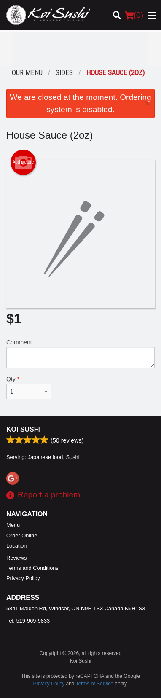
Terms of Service (94, 684)
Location (16, 545)
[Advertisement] (80, 49)
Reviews (16, 558)
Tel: (28, 620)
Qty (28, 387)
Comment (80, 353)
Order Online (21, 535)
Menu (13, 525)
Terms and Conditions (32, 568)
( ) (134, 15)
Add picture (23, 162)
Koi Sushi (23, 429)
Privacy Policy (23, 578)
